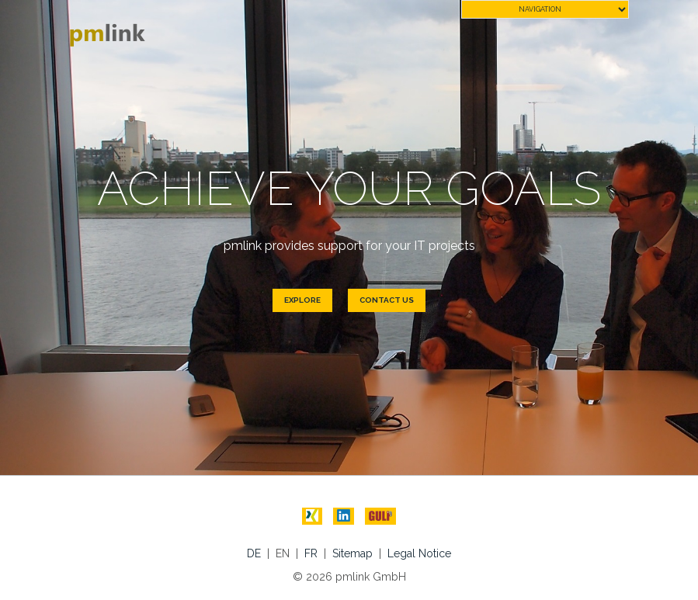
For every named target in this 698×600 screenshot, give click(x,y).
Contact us (386, 300)
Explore (302, 300)
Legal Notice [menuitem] (419, 553)
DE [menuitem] (254, 553)
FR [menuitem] (311, 553)
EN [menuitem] (283, 553)
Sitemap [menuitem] (352, 553)
